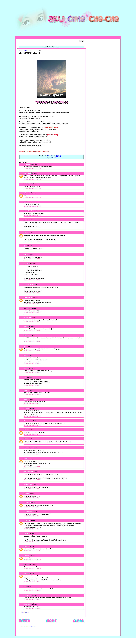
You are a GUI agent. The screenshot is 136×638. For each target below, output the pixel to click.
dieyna (25, 346)
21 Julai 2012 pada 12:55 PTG (32, 215)
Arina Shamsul (28, 448)
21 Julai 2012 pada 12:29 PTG (32, 168)
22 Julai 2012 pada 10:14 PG (32, 541)
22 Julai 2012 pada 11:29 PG (32, 550)
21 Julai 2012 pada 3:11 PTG (32, 321)
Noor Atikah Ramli (29, 211)
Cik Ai (25, 377)
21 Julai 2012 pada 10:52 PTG (32, 425)
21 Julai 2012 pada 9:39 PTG (32, 394)
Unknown (26, 193)
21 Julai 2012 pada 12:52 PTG (32, 206)
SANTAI (26, 51)
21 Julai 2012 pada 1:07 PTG (32, 259)
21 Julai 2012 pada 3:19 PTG (32, 330)
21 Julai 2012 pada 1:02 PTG (32, 241)
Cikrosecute (27, 502)
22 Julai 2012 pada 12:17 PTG (32, 559)
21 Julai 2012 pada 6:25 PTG (32, 363)
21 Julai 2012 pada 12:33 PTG (32, 188)
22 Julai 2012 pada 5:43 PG (31, 497)
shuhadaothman (28, 471)
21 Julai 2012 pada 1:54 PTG (32, 292)
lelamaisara (27, 220)
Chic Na (26, 368)
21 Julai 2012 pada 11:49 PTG (32, 467)
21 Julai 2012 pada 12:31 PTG (32, 179)
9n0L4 (25, 399)
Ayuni (25, 246)
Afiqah (25, 390)
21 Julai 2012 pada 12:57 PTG (32, 228)
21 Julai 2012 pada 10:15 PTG (32, 403)
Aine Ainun (27, 263)
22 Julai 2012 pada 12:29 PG (32, 480)
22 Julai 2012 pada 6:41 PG (31, 515)
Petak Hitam (27, 164)
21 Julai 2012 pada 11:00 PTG (32, 434)
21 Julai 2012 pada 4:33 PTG (32, 341)
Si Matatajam (27, 595)
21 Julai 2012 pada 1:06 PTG (32, 250)
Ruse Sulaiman (28, 297)
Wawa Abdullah (28, 284)
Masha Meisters (28, 421)
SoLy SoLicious (28, 511)
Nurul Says (27, 335)
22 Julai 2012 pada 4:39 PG (31, 489)
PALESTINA (27, 202)
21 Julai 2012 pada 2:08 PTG (32, 303)
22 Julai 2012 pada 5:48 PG (31, 506)
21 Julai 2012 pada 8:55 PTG (32, 385)
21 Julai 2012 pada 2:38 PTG (32, 312)
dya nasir (26, 326)
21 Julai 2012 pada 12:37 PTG (32, 197)
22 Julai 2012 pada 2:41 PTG (32, 590)
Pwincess (26, 533)
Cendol (26, 355)
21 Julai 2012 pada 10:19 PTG (32, 416)
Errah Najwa (27, 173)
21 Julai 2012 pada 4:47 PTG (32, 350)
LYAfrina (26, 408)
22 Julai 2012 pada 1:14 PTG (32, 581)
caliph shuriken (28, 484)
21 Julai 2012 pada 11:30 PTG (32, 454)
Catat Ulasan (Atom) (29, 626)
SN (24, 586)
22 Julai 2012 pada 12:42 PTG (32, 568)
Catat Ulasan (25, 612)
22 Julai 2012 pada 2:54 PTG (32, 599)
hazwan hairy (27, 317)
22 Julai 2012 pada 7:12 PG (31, 528)
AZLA (25, 459)
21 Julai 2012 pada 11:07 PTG (32, 443)
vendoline (26, 546)
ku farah (26, 255)
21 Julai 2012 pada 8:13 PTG (32, 372)
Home (20, 51)
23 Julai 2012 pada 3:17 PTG (32, 608)
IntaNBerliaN (27, 604)
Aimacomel (27, 520)
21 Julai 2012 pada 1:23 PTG (32, 279)
